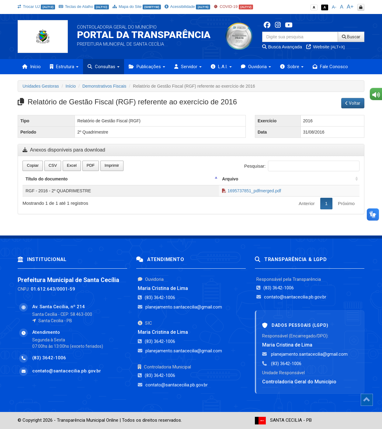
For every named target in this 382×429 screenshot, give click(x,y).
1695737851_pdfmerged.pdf (251, 190)
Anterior (307, 203)
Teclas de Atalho (84, 6)
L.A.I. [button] (221, 66)
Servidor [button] (188, 66)
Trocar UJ (36, 6)
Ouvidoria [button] (256, 66)
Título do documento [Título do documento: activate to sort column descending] (47, 178)
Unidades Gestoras (41, 86)
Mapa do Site (137, 6)
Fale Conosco (330, 66)
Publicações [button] (147, 66)
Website (325, 46)
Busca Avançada (282, 46)
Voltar (352, 103)
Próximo (346, 203)
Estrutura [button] (64, 66)
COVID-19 (233, 6)
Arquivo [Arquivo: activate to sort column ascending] (230, 178)
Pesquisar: (301, 166)
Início (31, 66)
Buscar (351, 36)
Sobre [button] (292, 66)
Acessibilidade (187, 6)
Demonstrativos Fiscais (104, 86)
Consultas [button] (104, 66)
